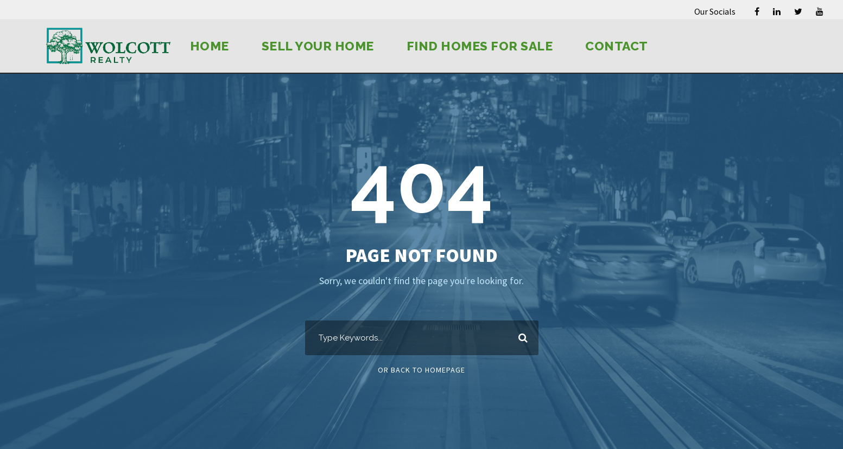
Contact (616, 46)
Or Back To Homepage (421, 370)
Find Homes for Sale (480, 46)
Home (209, 46)
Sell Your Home (318, 46)
